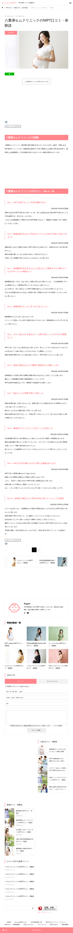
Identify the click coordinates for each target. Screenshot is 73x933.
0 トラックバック (52, 681)
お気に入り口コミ (28, 924)
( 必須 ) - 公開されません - (15, 697)
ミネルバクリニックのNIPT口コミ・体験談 (19, 867)
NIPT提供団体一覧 (36, 922)
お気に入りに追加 (13, 126)
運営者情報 (65, 924)
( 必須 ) (14, 691)
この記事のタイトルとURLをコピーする (36, 81)
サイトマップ (42, 924)
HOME (9, 922)
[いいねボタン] (6, 122)
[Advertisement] (20, 102)
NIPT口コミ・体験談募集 (12, 924)
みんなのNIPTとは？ (21, 922)
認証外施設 (11, 32)
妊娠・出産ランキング (44, 912)
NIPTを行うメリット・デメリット (56, 922)
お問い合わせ (54, 924)
